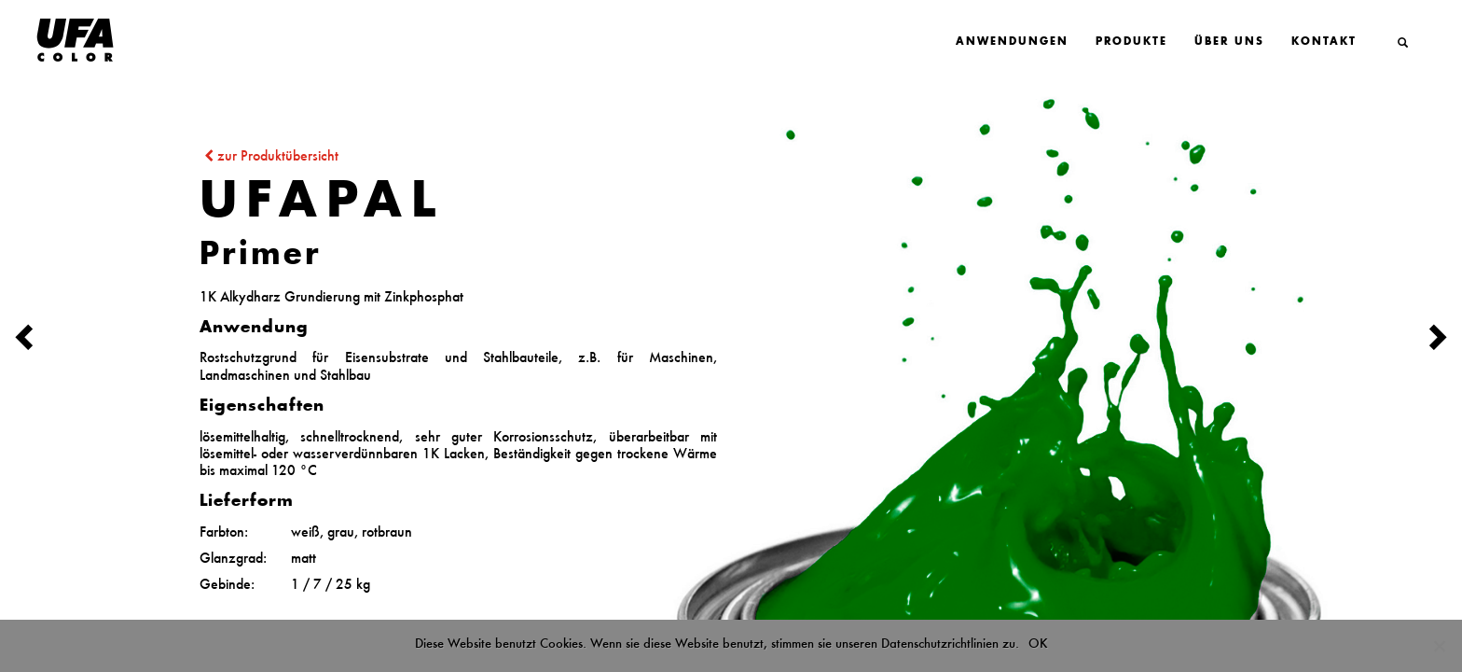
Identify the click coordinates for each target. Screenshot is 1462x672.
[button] (109, 336)
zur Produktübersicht (269, 155)
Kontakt (1324, 42)
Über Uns (1229, 42)
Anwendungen (1012, 42)
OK (1038, 643)
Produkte (1131, 42)
